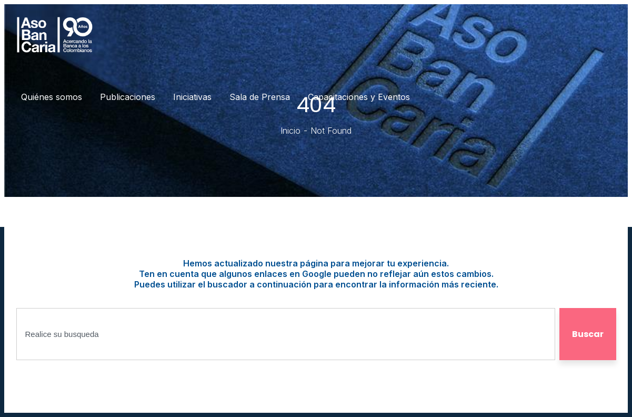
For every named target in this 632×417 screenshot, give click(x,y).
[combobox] (285, 334)
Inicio (290, 130)
